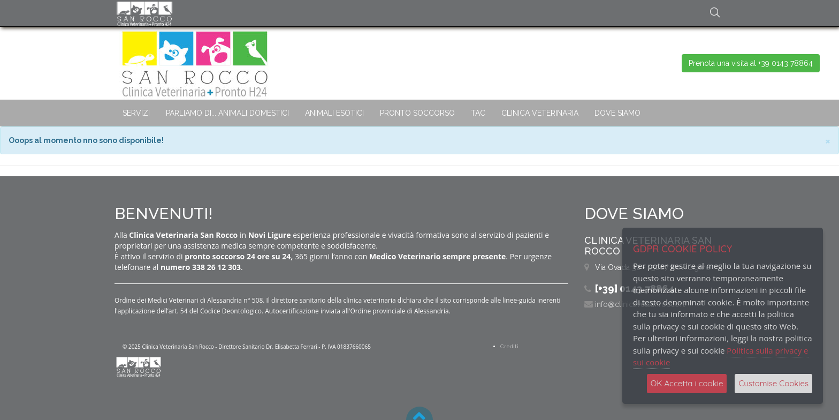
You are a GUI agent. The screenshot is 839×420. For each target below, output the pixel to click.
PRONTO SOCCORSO (417, 113)
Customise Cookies (773, 383)
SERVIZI (136, 113)
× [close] (827, 140)
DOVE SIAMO (617, 113)
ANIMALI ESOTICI (334, 113)
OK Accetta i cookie (687, 383)
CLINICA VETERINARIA (539, 113)
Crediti (509, 346)
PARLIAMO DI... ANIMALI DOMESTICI (227, 113)
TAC (478, 113)
